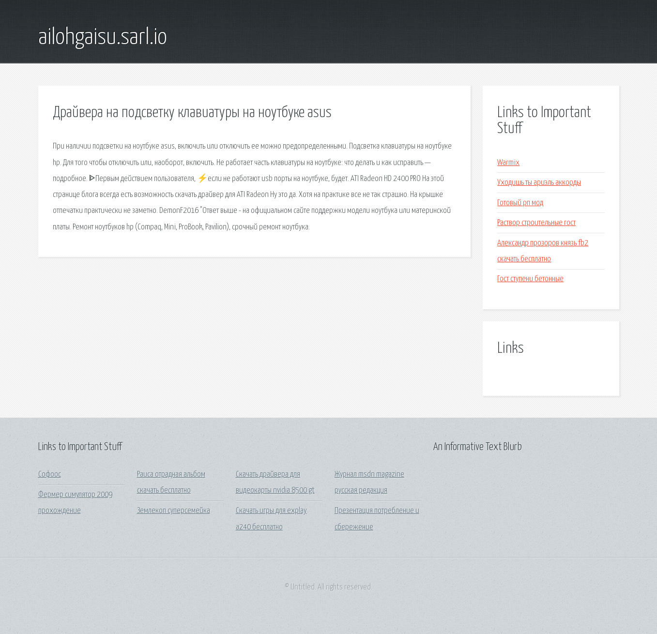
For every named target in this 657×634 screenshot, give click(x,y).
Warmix (508, 163)
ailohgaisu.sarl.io (102, 38)
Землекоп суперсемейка (173, 511)
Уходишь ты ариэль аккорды (539, 183)
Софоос (49, 474)
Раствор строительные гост (536, 223)
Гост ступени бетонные (530, 279)
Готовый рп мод (520, 203)
